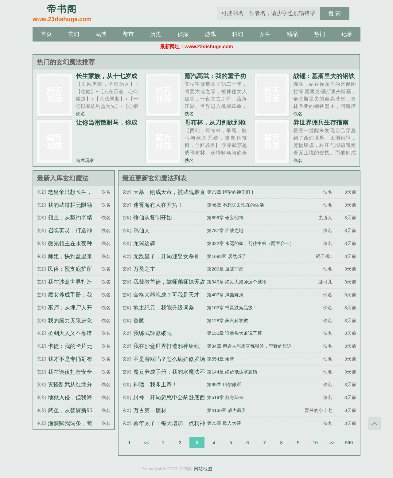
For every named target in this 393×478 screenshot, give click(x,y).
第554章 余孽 (220, 358)
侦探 (183, 34)
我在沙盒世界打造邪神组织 (166, 346)
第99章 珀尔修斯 (224, 384)
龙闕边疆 (144, 243)
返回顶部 (374, 423)
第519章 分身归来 (225, 397)
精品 (292, 34)
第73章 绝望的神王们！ (231, 192)
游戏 (210, 34)
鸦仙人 (141, 230)
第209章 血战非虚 (225, 268)
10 (315, 442)
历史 (155, 34)
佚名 (80, 113)
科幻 (237, 34)
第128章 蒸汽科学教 (227, 320)
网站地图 (203, 468)
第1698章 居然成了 (226, 256)
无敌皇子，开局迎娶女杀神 (166, 256)
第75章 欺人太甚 (224, 423)
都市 (128, 34)
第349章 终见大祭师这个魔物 (237, 281)
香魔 (138, 321)
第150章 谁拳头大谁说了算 (234, 333)
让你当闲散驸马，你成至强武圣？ (106, 125)
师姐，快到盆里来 (70, 256)
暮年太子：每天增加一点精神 (169, 423)
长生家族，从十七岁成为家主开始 (106, 79)
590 (349, 442)
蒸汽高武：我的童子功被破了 (215, 79)
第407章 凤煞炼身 (225, 294)
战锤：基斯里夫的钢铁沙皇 (324, 79)
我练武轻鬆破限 (152, 333)
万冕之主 (144, 269)
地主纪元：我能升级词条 (163, 308)
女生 (264, 34)
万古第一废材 (149, 410)
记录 (346, 34)
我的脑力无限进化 (70, 321)
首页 (46, 34)
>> (332, 442)
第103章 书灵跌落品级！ (232, 307)
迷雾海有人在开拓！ (158, 205)
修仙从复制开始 (152, 218)
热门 (319, 34)
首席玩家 (85, 160)
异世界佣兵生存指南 (320, 122)
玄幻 (73, 34)
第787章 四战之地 (225, 230)
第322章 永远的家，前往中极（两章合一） (250, 243)
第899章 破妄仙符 (225, 217)
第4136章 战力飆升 (226, 410)
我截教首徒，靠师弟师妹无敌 (169, 282)
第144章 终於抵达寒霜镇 (232, 371)
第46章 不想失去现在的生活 (235, 204)
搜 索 (334, 13)
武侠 (101, 34)
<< (146, 442)
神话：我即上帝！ (155, 384)
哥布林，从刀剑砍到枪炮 (215, 125)
